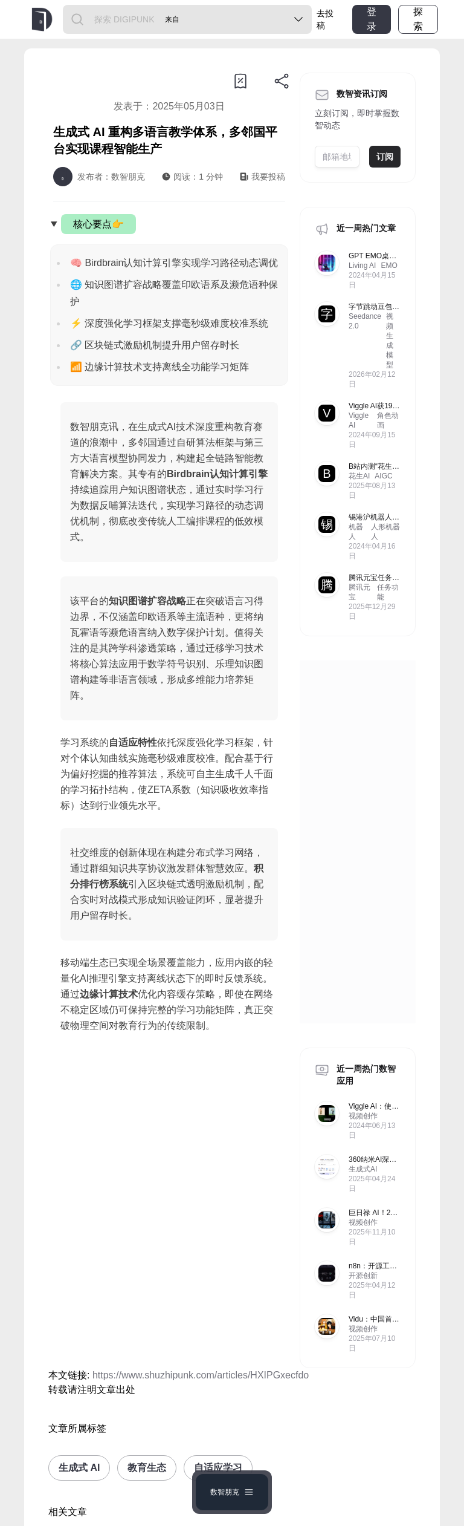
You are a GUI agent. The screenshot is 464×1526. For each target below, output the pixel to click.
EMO (389, 265)
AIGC (383, 476)
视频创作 (363, 1116)
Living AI (362, 265)
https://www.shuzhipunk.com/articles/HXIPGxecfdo (200, 1375)
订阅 (384, 156)
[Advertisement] (169, 1174)
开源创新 (363, 1275)
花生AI (359, 476)
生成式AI (363, 1169)
